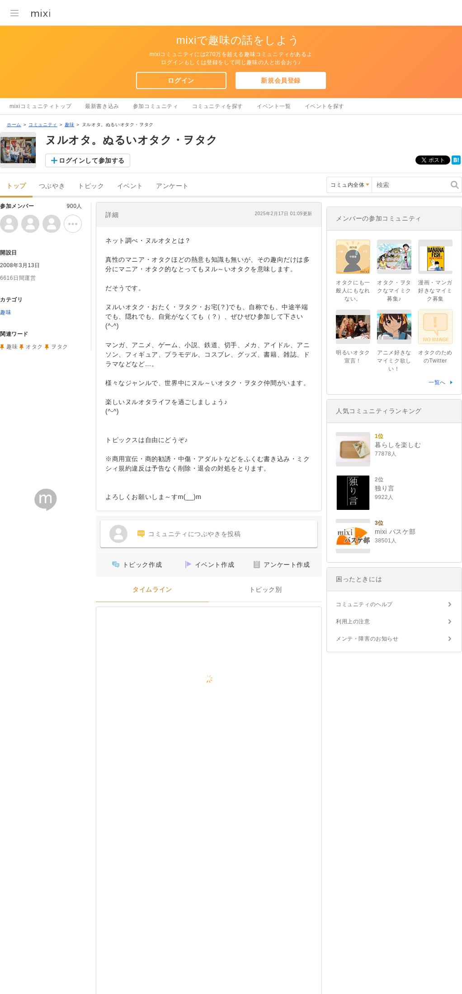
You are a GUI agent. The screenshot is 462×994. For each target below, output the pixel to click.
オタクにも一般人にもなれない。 (353, 290)
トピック (91, 186)
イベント (130, 186)
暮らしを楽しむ (398, 444)
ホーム (14, 124)
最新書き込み (102, 106)
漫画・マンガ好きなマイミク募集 (435, 290)
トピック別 (265, 589)
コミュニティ (42, 124)
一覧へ (437, 382)
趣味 (69, 124)
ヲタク (59, 347)
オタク (34, 347)
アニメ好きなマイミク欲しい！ (394, 360)
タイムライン (152, 589)
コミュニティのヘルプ (364, 604)
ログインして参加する (92, 160)
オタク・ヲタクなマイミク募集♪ (394, 290)
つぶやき (52, 186)
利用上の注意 (353, 621)
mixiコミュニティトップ (40, 106)
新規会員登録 (281, 80)
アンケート (172, 186)
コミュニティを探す (217, 106)
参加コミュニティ (156, 106)
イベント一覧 (274, 106)
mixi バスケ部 (395, 531)
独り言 (385, 488)
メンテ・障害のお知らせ (367, 639)
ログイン (181, 80)
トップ (16, 186)
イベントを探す (324, 106)
